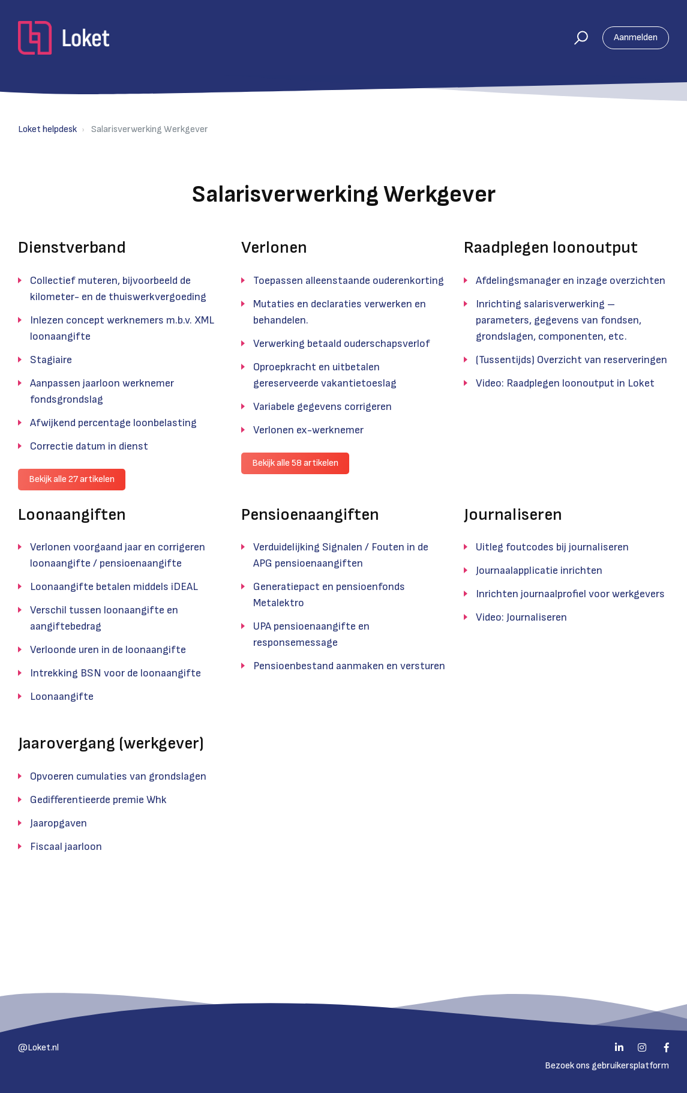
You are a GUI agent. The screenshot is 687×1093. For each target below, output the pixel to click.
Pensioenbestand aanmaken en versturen (349, 666)
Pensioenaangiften (310, 515)
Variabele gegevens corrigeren (322, 406)
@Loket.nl (38, 1047)
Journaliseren (513, 515)
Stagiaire (51, 360)
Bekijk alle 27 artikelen (72, 479)
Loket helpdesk (47, 129)
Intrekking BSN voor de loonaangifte (115, 673)
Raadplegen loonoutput (551, 247)
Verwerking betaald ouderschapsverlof (341, 343)
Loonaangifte (62, 696)
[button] (575, 38)
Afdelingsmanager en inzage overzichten (570, 280)
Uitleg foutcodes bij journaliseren (552, 547)
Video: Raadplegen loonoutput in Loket (565, 383)
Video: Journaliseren (521, 617)
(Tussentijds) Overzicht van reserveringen (571, 360)
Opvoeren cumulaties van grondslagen (118, 776)
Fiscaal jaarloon (66, 846)
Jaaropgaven (58, 823)
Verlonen (274, 247)
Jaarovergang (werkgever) (111, 743)
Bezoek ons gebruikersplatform (607, 1065)
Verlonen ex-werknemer (308, 430)
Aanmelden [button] (636, 37)
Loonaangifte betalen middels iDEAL (114, 586)
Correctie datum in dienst (89, 446)
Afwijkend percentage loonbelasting (113, 423)
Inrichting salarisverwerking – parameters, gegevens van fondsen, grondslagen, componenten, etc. (558, 320)
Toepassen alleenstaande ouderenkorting (348, 280)
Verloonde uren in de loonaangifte (108, 649)
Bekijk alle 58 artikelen (295, 463)
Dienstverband (72, 247)
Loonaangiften (72, 515)
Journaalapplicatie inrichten (539, 570)
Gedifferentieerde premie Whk (98, 799)
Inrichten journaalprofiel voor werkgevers (570, 594)
